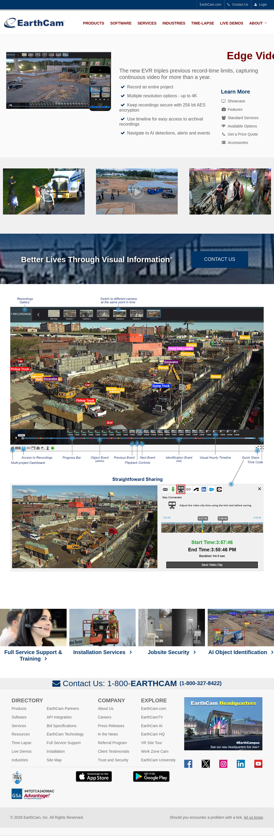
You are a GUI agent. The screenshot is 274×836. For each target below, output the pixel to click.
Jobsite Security (171, 632)
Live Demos (231, 23)
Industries (173, 23)
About (256, 23)
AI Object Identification (241, 632)
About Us (106, 708)
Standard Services (239, 118)
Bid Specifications (62, 726)
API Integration (59, 717)
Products (93, 23)
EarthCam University (158, 760)
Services (147, 23)
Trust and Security (113, 760)
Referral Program (112, 743)
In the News (108, 734)
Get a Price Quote (239, 134)
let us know (253, 817)
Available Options (239, 126)
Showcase (233, 101)
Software (120, 23)
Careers (104, 717)
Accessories (234, 142)
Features (231, 109)
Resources (21, 734)
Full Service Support (64, 743)
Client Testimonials (113, 751)
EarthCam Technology (65, 734)
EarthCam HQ (153, 734)
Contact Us (237, 4)
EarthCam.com (210, 4)
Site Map (54, 760)
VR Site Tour (151, 743)
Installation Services (102, 632)
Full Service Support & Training (33, 635)
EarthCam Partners (63, 708)
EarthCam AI (151, 726)
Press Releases (111, 726)
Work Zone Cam (155, 751)
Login (260, 4)
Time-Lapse (202, 23)
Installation (56, 751)
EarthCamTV (152, 717)
